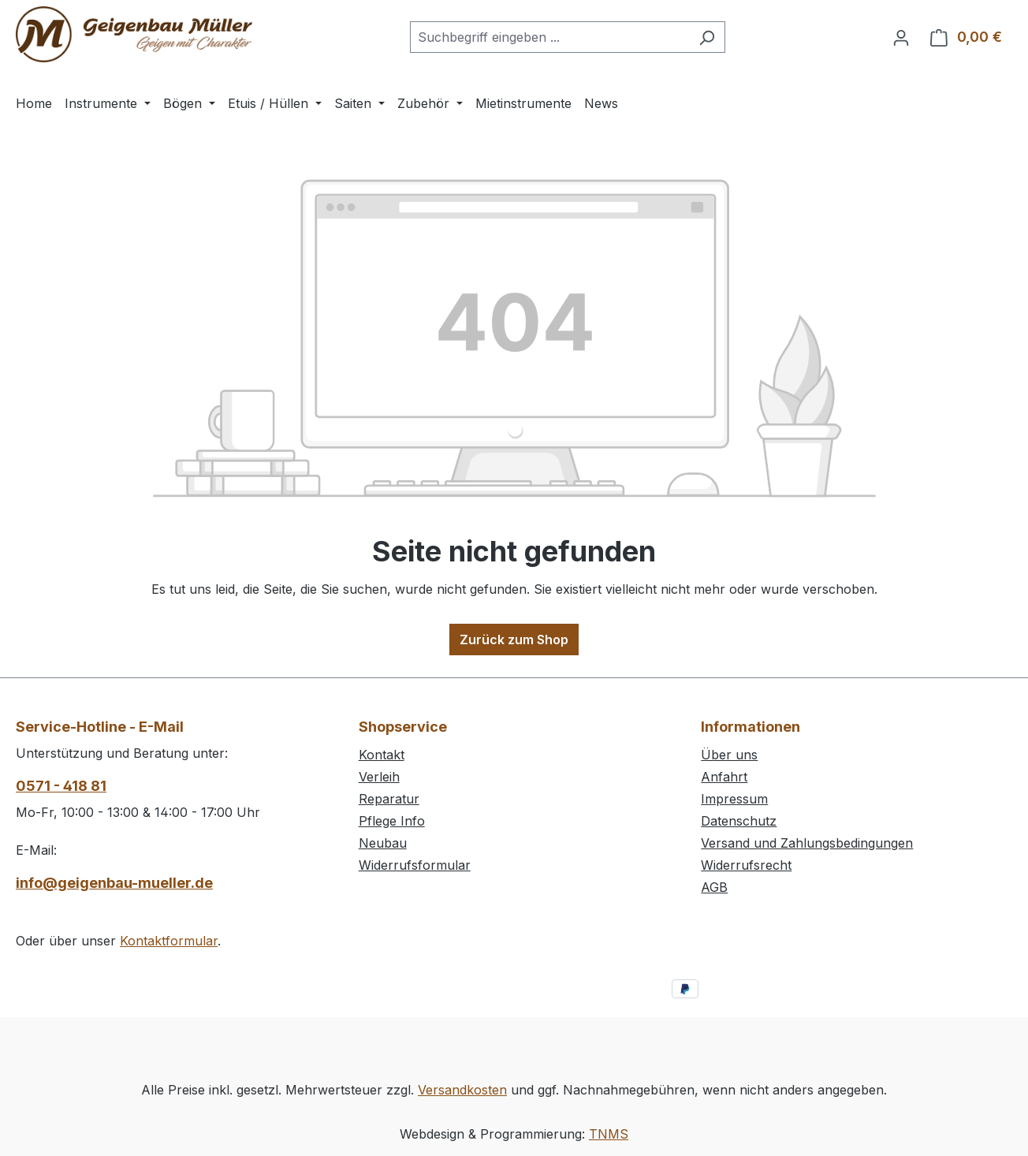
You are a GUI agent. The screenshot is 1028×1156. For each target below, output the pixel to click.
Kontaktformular (169, 941)
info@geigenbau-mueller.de (114, 882)
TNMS (608, 1134)
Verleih (379, 777)
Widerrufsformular (415, 865)
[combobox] (549, 37)
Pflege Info (392, 821)
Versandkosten (462, 1090)
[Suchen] (706, 37)
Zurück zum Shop (514, 639)
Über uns (729, 755)
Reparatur (389, 799)
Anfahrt (724, 777)
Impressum (734, 799)
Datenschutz (739, 821)
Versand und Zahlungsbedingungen (807, 843)
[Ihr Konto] (901, 37)
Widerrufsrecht (746, 865)
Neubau (383, 843)
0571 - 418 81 (61, 786)
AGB (714, 887)
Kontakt (381, 755)
